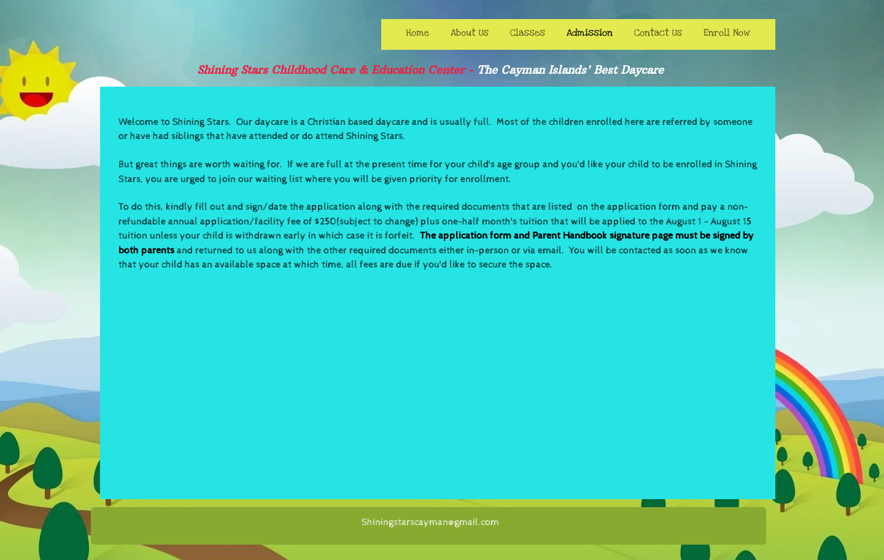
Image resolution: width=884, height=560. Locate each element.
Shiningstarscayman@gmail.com (430, 522)
